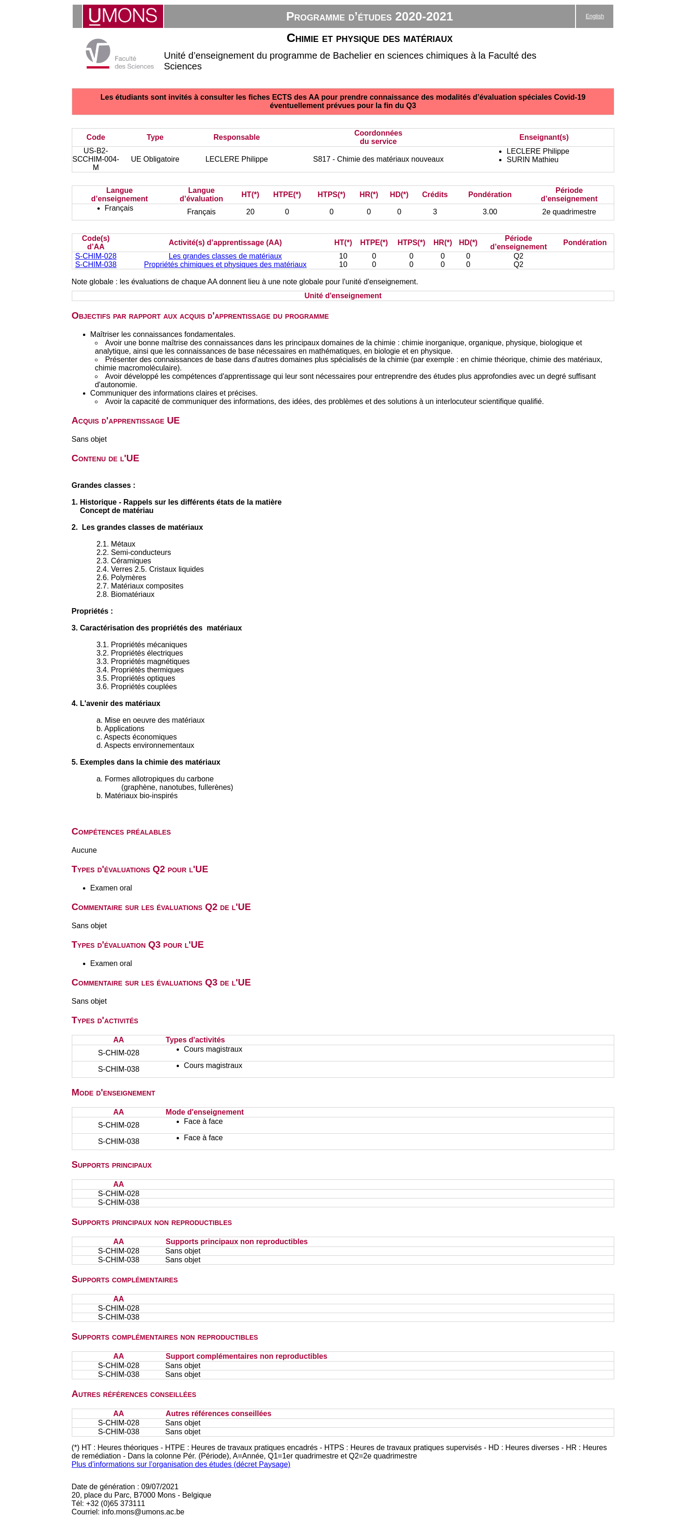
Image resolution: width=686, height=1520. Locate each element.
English (595, 16)
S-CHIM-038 (96, 264)
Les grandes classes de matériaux (225, 256)
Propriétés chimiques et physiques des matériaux (225, 264)
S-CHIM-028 (96, 256)
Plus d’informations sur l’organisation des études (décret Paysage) (181, 1464)
